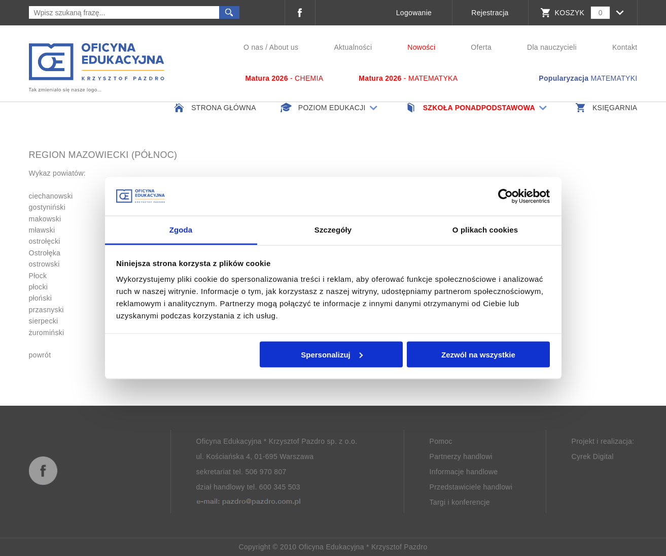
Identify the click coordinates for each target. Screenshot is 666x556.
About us (284, 47)
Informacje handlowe (464, 472)
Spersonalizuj (332, 354)
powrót (40, 355)
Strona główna (214, 108)
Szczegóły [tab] (333, 229)
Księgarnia (605, 108)
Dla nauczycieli (552, 47)
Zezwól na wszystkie (478, 354)
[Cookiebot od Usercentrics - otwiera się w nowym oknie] (505, 196)
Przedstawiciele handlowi (471, 487)
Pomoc (441, 441)
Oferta (481, 47)
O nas (253, 47)
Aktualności (353, 47)
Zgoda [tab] (181, 229)
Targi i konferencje (460, 502)
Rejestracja (489, 13)
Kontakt (625, 47)
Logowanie (414, 13)
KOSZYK (570, 13)
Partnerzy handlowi (461, 456)
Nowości (421, 47)
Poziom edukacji (330, 108)
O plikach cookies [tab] (485, 229)
